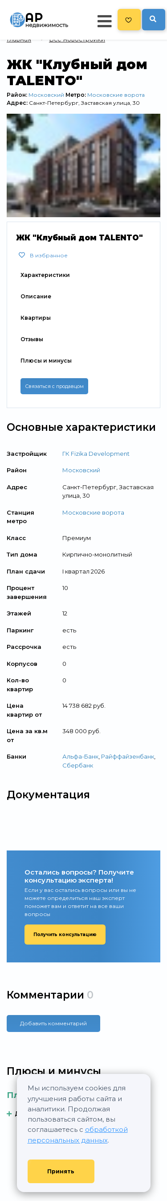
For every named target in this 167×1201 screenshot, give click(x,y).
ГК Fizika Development (96, 453)
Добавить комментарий (53, 1023)
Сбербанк (77, 765)
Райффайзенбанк (127, 756)
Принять (60, 1171)
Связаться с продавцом (54, 386)
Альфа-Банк (80, 756)
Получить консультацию (65, 934)
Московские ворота (116, 94)
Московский (46, 94)
